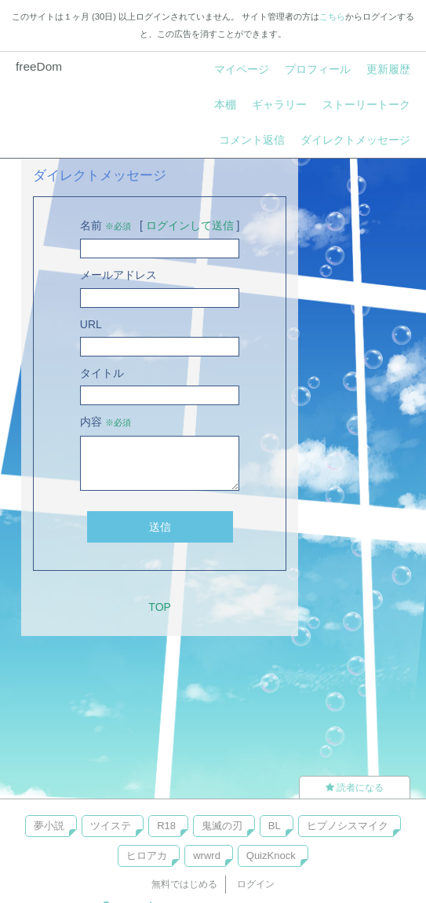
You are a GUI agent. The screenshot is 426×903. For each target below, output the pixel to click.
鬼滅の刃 (222, 826)
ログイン (256, 884)
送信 (160, 527)
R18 (166, 826)
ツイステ (110, 826)
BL (274, 826)
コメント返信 (252, 139)
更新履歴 (388, 69)
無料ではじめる (184, 884)
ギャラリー (279, 104)
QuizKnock (271, 855)
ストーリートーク (366, 104)
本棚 (225, 104)
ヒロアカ (146, 855)
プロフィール (318, 69)
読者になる (355, 787)
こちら (332, 16)
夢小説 (49, 826)
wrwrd (206, 855)
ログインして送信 (190, 225)
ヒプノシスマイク (347, 826)
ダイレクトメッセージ (355, 139)
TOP (159, 607)
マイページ (241, 69)
